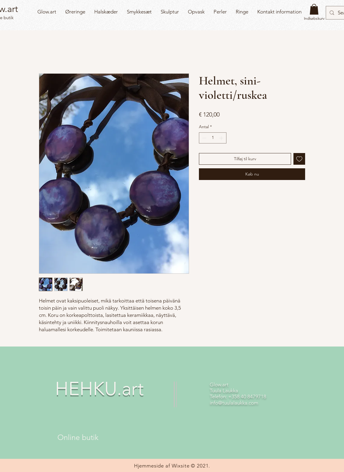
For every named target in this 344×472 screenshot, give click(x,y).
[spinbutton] (212, 138)
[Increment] (222, 138)
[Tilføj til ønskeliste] (299, 159)
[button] (314, 9)
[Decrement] (203, 138)
